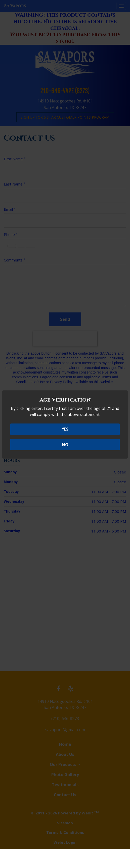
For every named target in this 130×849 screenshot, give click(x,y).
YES (65, 429)
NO (65, 444)
